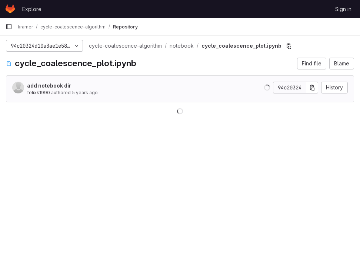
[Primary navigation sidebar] (9, 27)
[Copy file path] (289, 46)
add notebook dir (49, 85)
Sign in (343, 9)
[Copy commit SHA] (312, 87)
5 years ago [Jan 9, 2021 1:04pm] (85, 92)
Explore (31, 9)
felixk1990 (38, 92)
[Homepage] (10, 9)
